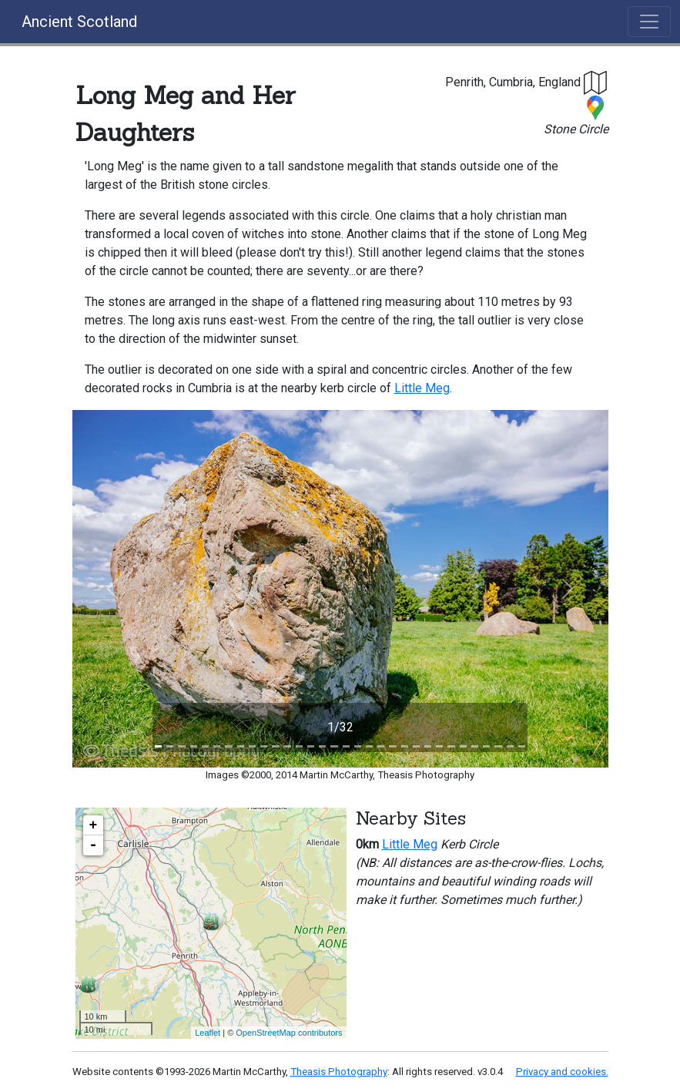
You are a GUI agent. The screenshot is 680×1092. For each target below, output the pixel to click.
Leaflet (207, 1032)
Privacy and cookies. (562, 1071)
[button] (596, 82)
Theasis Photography (338, 1071)
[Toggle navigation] (649, 21)
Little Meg (422, 388)
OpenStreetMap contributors (289, 1032)
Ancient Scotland (79, 21)
